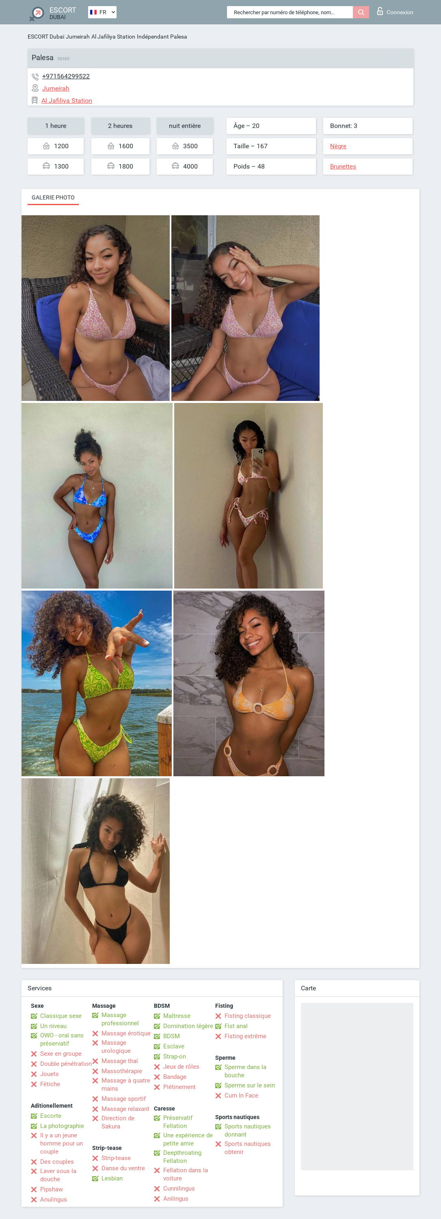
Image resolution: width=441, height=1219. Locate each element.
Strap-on (174, 1056)
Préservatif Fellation (177, 1122)
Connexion (395, 10)
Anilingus (175, 1198)
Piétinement (179, 1087)
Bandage (174, 1076)
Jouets (49, 1074)
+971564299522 (66, 76)
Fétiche (50, 1084)
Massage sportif (124, 1098)
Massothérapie (122, 1071)
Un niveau (53, 1026)
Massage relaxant (125, 1109)
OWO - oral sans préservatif (62, 1039)
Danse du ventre (123, 1168)
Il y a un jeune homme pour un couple (61, 1143)
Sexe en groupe (61, 1053)
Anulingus (53, 1199)
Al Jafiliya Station (113, 36)
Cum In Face (241, 1095)
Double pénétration (66, 1063)
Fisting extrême (245, 1036)
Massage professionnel (120, 1019)
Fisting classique (248, 1016)
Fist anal (236, 1026)
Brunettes (343, 166)
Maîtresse (176, 1016)
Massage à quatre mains (126, 1084)
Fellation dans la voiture (185, 1174)
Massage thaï (120, 1061)
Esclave (173, 1046)
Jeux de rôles (181, 1066)
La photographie (62, 1126)
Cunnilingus (179, 1188)
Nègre (338, 146)
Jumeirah (78, 36)
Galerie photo (53, 197)
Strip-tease (116, 1158)
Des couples (57, 1161)
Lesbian (112, 1178)
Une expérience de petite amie (188, 1139)
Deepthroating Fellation (182, 1157)
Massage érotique (126, 1033)
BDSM (171, 1036)
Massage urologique (116, 1046)
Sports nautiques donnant (248, 1130)
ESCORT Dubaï (46, 36)
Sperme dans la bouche (245, 1071)
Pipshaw (51, 1189)
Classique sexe (61, 1016)
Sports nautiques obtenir (248, 1148)
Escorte (50, 1115)
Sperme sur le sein (250, 1085)
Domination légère (188, 1026)
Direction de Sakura (118, 1122)
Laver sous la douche (58, 1175)
